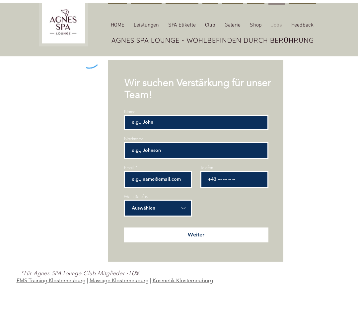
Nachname (134, 139)
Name (129, 111)
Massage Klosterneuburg (119, 280)
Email (129, 167)
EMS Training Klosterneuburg (51, 280)
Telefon (206, 167)
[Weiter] (196, 234)
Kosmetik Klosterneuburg (183, 280)
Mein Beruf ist (136, 196)
